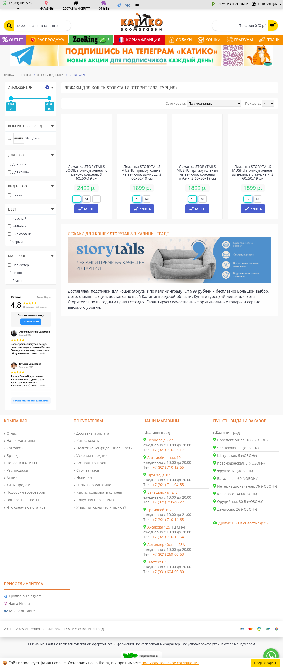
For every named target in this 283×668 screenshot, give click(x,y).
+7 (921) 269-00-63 (168, 554)
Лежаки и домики (50, 75)
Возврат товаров (90, 463)
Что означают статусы (25, 507)
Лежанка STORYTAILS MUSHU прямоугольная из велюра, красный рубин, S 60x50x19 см (197, 172)
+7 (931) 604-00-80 (168, 571)
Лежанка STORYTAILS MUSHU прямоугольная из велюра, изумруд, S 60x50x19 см (142, 172)
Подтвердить (265, 662)
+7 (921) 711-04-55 (168, 484)
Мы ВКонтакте (19, 611)
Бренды (12, 455)
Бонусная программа (94, 500)
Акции (11, 477)
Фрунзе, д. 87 (158, 474)
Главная (9, 75)
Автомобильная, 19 (164, 457)
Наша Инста (17, 603)
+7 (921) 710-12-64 (168, 536)
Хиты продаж (17, 485)
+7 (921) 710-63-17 (168, 449)
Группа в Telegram (23, 596)
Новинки (83, 477)
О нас (10, 433)
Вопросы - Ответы (21, 500)
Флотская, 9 (157, 561)
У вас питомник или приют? (100, 507)
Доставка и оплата (91, 433)
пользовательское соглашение (170, 662)
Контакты (14, 448)
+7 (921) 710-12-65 (168, 467)
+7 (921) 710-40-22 (168, 502)
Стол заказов (86, 470)
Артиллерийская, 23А (166, 544)
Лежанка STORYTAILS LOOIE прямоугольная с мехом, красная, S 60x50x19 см (86, 172)
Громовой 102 (159, 509)
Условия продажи (91, 455)
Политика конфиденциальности (103, 448)
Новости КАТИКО (20, 463)
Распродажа (16, 470)
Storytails (77, 75)
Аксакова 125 (158, 527)
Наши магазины (19, 441)
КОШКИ (26, 75)
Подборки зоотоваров (24, 492)
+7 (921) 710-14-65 (168, 519)
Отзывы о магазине (92, 485)
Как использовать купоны (98, 492)
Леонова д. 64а (160, 440)
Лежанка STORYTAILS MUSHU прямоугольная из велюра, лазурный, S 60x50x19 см (253, 172)
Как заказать (86, 441)
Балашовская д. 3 (162, 492)
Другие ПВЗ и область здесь (243, 523)
